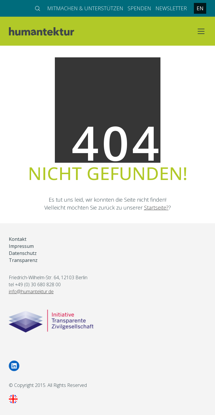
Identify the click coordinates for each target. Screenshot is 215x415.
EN (200, 8)
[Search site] (37, 8)
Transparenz (23, 260)
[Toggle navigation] (201, 31)
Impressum (21, 246)
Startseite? (156, 207)
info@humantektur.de (31, 291)
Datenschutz (23, 253)
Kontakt (17, 239)
